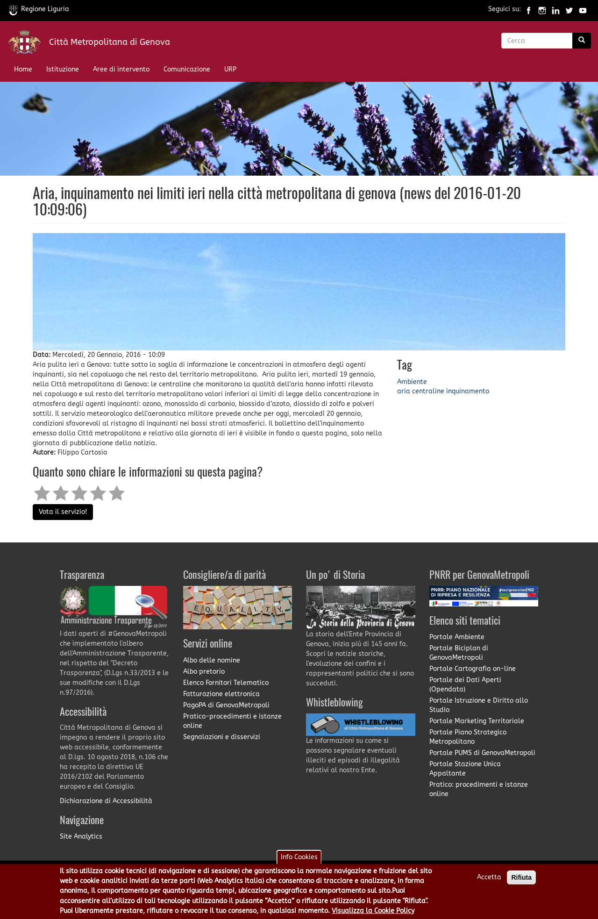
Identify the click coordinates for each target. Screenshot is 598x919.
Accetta (489, 881)
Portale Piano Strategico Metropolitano (467, 737)
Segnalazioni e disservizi (221, 737)
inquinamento (467, 391)
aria (403, 391)
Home (23, 69)
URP (230, 69)
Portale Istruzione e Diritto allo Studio (478, 705)
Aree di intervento (121, 69)
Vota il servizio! (63, 512)
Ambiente (412, 382)
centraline (428, 391)
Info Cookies (299, 861)
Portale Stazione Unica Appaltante (465, 768)
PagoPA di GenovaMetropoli (226, 705)
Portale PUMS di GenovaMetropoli (482, 753)
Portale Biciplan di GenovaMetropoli (458, 653)
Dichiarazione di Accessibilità (106, 801)
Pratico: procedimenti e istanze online (478, 789)
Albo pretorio (204, 672)
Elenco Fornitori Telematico (226, 683)
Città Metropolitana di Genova (109, 42)
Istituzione (62, 69)
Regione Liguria (39, 9)
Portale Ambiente (456, 637)
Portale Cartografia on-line (472, 669)
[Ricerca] (581, 41)
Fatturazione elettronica (221, 694)
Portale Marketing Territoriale (476, 721)
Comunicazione (187, 69)
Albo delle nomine (211, 660)
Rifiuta (521, 881)
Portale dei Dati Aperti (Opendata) (465, 684)
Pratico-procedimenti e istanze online (232, 721)
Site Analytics (81, 837)
